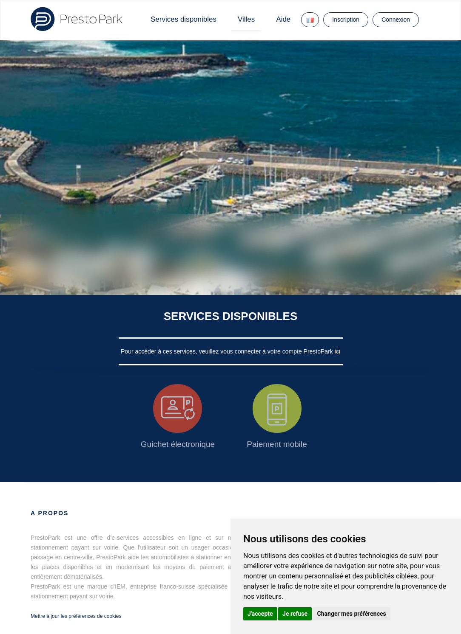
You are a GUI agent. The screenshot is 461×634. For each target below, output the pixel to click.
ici (337, 351)
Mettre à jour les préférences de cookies (76, 616)
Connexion (395, 19)
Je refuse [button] (294, 613)
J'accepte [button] (260, 613)
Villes (246, 19)
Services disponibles (183, 19)
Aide (283, 19)
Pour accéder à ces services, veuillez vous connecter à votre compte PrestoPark (228, 351)
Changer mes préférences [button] (351, 613)
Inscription (345, 19)
